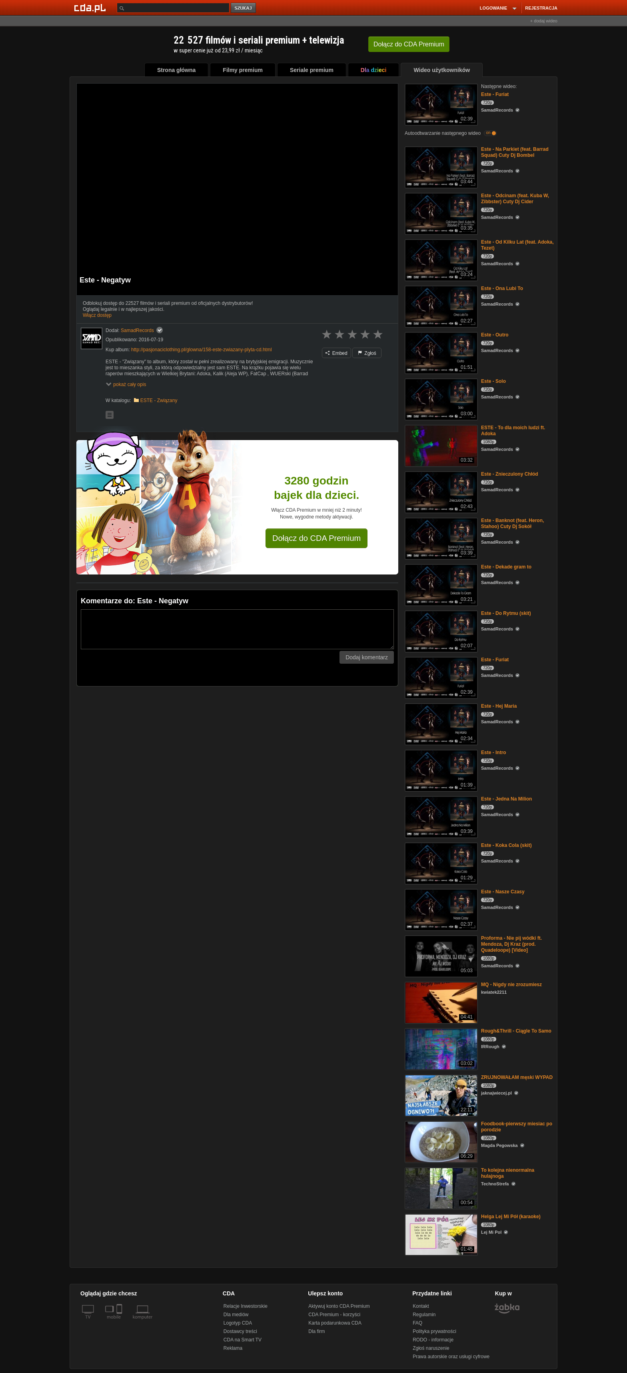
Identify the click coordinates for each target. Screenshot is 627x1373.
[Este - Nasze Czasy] (440, 909)
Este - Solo (493, 381)
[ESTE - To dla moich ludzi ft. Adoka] (440, 445)
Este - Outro (495, 335)
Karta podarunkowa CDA (334, 1323)
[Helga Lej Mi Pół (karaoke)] (440, 1234)
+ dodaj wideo (543, 20)
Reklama (233, 1348)
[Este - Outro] (440, 352)
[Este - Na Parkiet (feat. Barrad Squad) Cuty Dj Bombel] (440, 166)
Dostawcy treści (240, 1331)
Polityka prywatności (434, 1331)
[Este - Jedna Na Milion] (440, 816)
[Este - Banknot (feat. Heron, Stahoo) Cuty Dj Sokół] (440, 538)
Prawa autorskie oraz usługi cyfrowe (451, 1356)
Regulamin (424, 1314)
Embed (336, 353)
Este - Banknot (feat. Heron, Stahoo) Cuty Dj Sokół (512, 523)
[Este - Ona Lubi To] (440, 306)
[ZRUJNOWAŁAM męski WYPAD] (440, 1095)
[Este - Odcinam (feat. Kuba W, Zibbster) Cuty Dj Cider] (440, 213)
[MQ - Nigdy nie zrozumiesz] (440, 1002)
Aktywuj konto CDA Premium (338, 1306)
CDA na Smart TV (243, 1340)
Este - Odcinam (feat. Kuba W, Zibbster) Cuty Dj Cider (515, 198)
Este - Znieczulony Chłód (509, 474)
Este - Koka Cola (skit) (506, 845)
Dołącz (408, 44)
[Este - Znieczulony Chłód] (440, 491)
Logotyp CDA (238, 1323)
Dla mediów (236, 1314)
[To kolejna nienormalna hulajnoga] (440, 1187)
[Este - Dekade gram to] (440, 584)
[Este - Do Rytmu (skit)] (440, 630)
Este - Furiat (495, 94)
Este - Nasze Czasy (503, 892)
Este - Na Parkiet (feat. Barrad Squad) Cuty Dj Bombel (515, 152)
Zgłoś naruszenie (431, 1348)
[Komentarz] (237, 629)
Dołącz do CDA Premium (316, 538)
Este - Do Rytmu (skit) (506, 613)
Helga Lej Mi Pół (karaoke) (511, 1216)
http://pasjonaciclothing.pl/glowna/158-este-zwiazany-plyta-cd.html (201, 349)
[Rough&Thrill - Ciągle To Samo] (440, 1048)
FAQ (417, 1323)
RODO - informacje (433, 1340)
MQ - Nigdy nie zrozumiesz (511, 984)
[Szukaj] (173, 8)
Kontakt (421, 1306)
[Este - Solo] (440, 398)
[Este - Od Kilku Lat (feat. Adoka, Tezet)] (440, 259)
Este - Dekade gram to (506, 567)
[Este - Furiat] (440, 104)
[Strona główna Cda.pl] (91, 7)
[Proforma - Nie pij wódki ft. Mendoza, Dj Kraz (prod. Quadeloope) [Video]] (440, 955)
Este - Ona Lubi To (502, 288)
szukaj (244, 8)
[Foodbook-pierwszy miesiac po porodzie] (440, 1141)
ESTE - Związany (159, 400)
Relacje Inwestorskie (246, 1306)
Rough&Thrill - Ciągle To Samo (516, 1031)
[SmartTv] (120, 1322)
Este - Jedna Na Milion (506, 799)
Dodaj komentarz (366, 657)
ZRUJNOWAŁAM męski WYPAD (517, 1077)
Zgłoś (367, 353)
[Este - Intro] (440, 770)
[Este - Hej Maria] (440, 723)
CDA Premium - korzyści (334, 1314)
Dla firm (316, 1331)
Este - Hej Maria (499, 706)
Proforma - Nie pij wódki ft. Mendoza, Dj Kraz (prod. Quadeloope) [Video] (511, 944)
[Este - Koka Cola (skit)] (440, 863)
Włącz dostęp (97, 315)
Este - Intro (493, 752)
